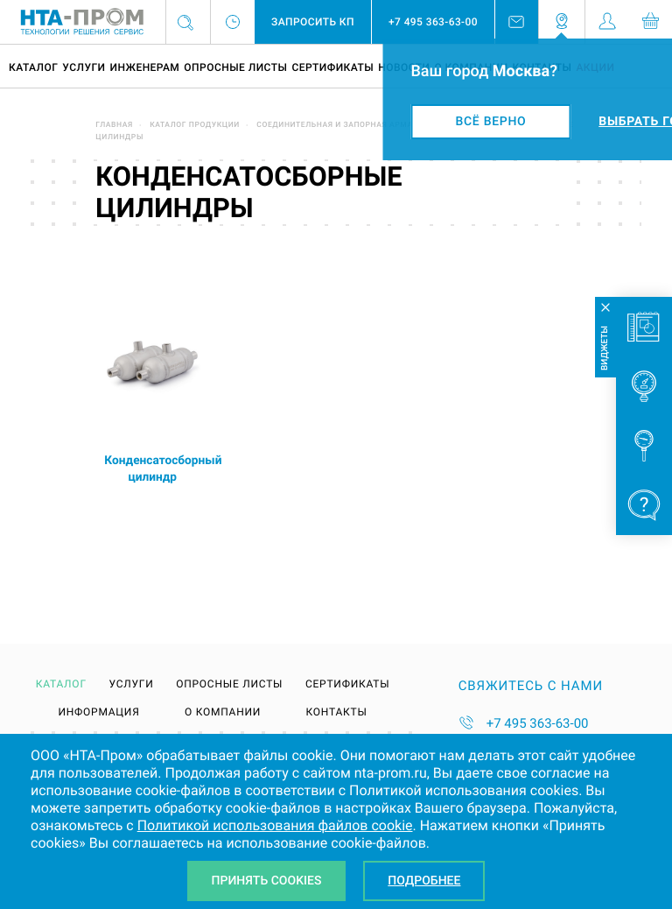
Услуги (83, 67)
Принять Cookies (267, 881)
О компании (223, 712)
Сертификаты (332, 67)
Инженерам (144, 67)
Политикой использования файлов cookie (275, 825)
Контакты (337, 712)
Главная (114, 125)
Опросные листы (235, 67)
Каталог (33, 67)
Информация (98, 712)
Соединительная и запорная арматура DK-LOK (359, 125)
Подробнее (424, 881)
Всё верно (490, 122)
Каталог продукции (195, 125)
